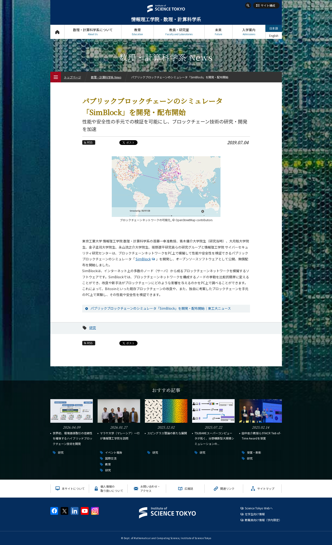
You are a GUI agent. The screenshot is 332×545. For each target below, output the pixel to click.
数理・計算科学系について (93, 31)
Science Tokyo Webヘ (259, 508)
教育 (137, 31)
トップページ (57, 31)
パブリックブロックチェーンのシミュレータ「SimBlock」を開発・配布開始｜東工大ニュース (161, 308)
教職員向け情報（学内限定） (263, 520)
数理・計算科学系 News (106, 77)
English (273, 36)
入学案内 (249, 31)
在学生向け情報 (255, 514)
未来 (218, 31)
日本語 (273, 28)
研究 (92, 327)
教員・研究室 (179, 31)
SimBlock (146, 259)
